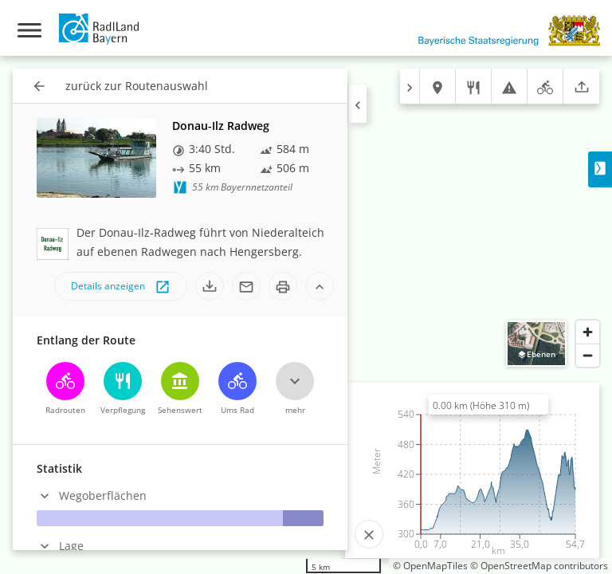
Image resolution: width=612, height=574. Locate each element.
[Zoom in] (587, 332)
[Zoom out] (587, 355)
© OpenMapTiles (430, 565)
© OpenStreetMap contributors (539, 565)
